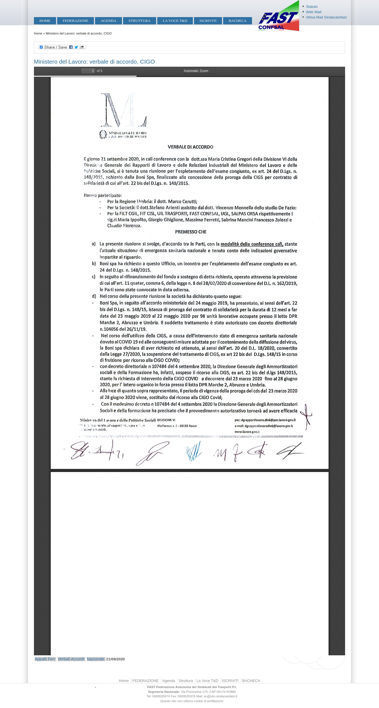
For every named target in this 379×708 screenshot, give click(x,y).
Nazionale (95, 659)
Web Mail (313, 12)
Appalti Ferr (45, 659)
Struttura (140, 20)
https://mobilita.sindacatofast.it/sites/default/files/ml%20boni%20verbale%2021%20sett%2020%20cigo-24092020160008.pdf (189, 361)
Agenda (108, 20)
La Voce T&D (175, 20)
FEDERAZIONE (75, 20)
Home (45, 20)
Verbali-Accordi (71, 659)
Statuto (312, 6)
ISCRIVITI (208, 20)
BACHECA (237, 20)
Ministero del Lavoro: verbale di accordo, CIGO (94, 61)
